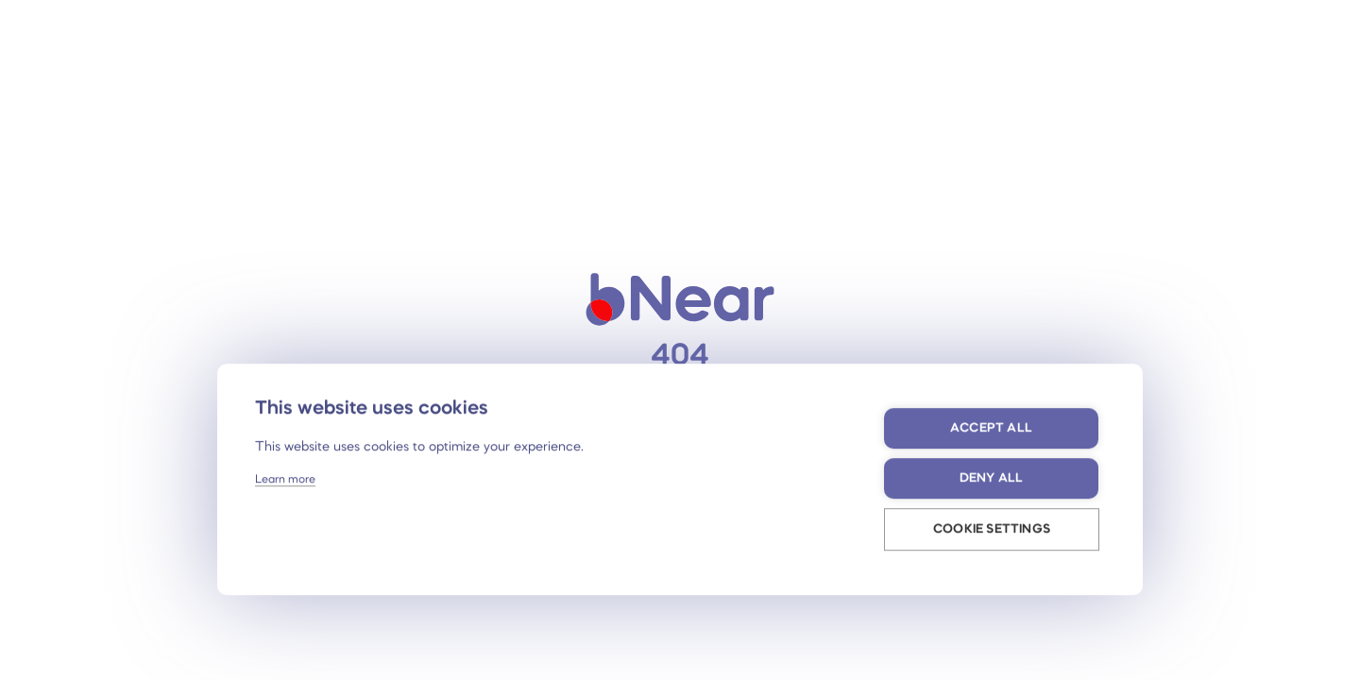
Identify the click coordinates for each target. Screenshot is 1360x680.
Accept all (991, 428)
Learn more (285, 479)
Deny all (992, 478)
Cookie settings (991, 529)
